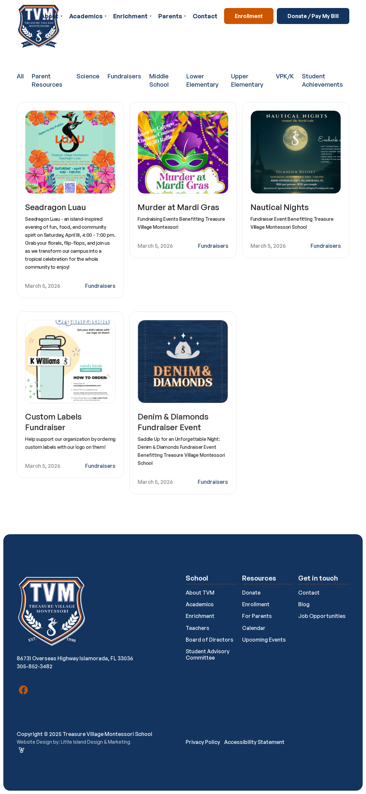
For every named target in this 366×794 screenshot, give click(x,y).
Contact (205, 16)
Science (88, 76)
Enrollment (249, 16)
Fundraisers (124, 76)
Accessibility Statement (254, 742)
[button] (51, 16)
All (20, 76)
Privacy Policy (203, 742)
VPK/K (285, 76)
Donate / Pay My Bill (313, 16)
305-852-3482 (34, 666)
